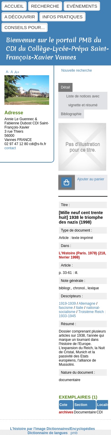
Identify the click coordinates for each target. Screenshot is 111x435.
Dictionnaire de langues (47, 433)
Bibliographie (71, 114)
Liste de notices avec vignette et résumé (82, 100)
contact (10, 148)
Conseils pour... (24, 27)
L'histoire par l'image (28, 429)
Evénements (82, 6)
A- (7, 71)
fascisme (66, 308)
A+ (17, 72)
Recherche (45, 6)
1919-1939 (67, 303)
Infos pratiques (62, 16)
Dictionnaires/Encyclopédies (70, 429)
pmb (74, 433)
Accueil (14, 6)
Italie (79, 308)
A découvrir (19, 16)
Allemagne (86, 303)
